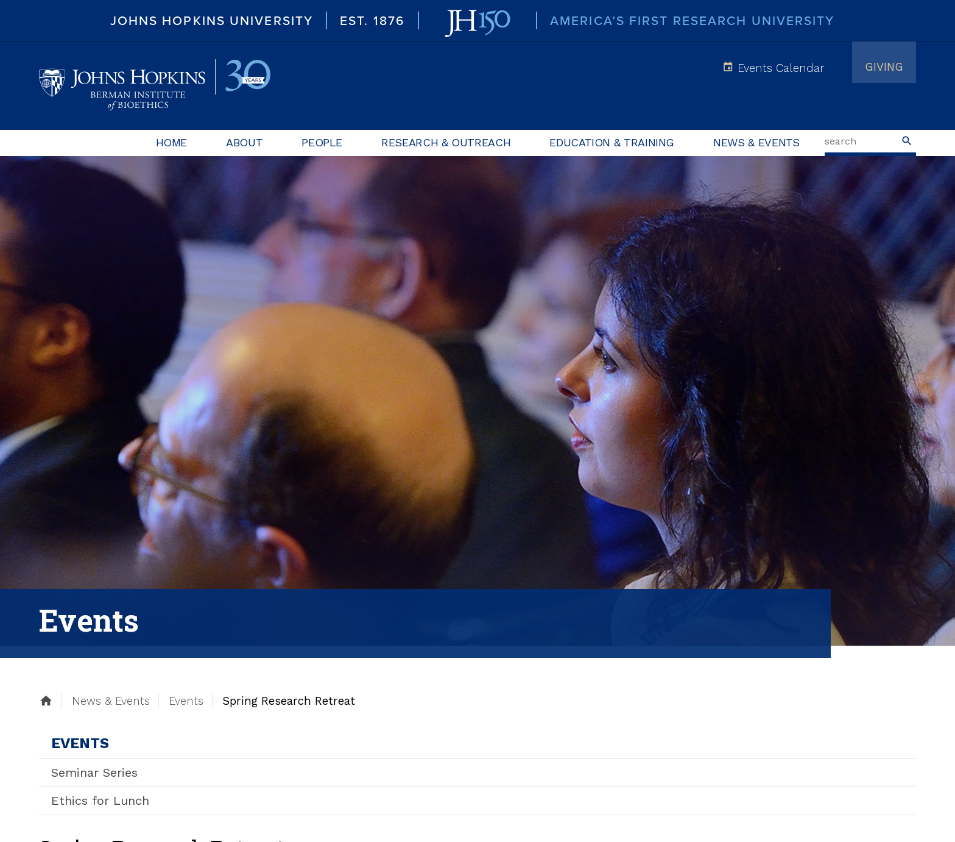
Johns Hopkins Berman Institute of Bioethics (154, 85)
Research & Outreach (445, 142)
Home (172, 142)
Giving (884, 66)
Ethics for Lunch (100, 800)
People (321, 142)
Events (80, 743)
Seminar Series (94, 772)
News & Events (756, 142)
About (244, 142)
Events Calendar (781, 68)
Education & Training (611, 142)
